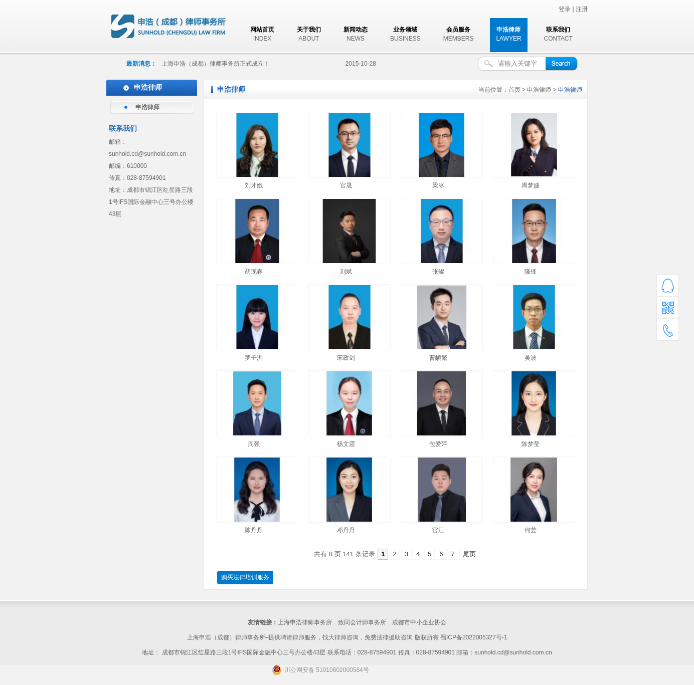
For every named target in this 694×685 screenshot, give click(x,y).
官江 (438, 530)
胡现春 (254, 271)
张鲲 (438, 271)
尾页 (469, 554)
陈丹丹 (254, 530)
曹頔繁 (438, 357)
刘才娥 (254, 185)
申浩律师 (147, 107)
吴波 (531, 357)
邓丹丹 (346, 530)
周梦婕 (531, 185)
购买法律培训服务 (245, 577)
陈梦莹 (531, 443)
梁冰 (438, 185)
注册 (582, 9)
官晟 (346, 185)
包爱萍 (438, 443)
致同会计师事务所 (362, 622)
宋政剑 (346, 357)
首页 (514, 89)
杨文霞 (346, 443)
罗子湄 (254, 357)
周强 (254, 443)
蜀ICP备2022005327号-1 (473, 637)
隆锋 (531, 271)
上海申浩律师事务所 (305, 622)
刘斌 (346, 271)
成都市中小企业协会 (419, 622)
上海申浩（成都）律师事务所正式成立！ (215, 63)
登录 (565, 9)
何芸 (531, 530)
